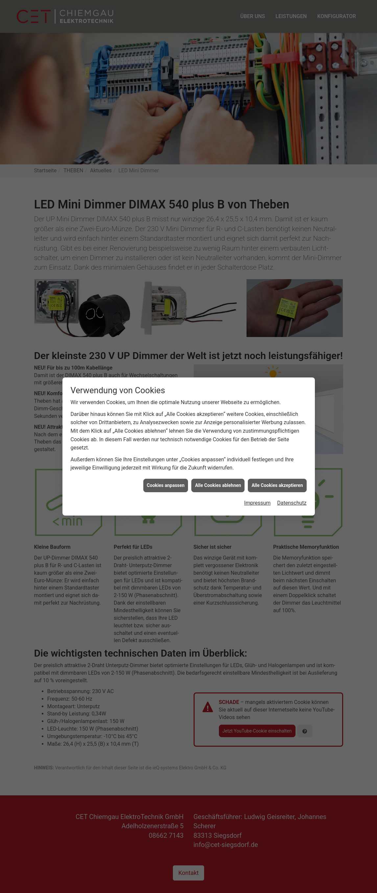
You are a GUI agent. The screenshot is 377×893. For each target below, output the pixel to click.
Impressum (257, 478)
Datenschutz (291, 478)
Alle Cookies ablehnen (218, 460)
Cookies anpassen (166, 460)
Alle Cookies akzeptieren (277, 460)
